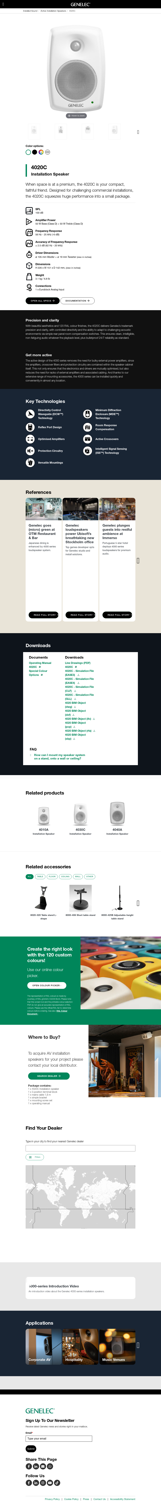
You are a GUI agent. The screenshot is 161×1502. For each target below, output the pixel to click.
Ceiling (65, 877)
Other (89, 877)
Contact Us (99, 1499)
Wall (78, 877)
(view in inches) (84, 257)
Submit (31, 1448)
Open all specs (43, 301)
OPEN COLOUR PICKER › (46, 985)
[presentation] (138, 132)
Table (40, 877)
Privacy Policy (52, 1499)
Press (86, 1499)
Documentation (77, 301)
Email (29, 1433)
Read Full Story (46, 615)
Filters (34, 1157)
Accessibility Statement (122, 1499)
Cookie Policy (71, 1499)
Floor (52, 877)
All (29, 877)
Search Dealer (49, 1076)
